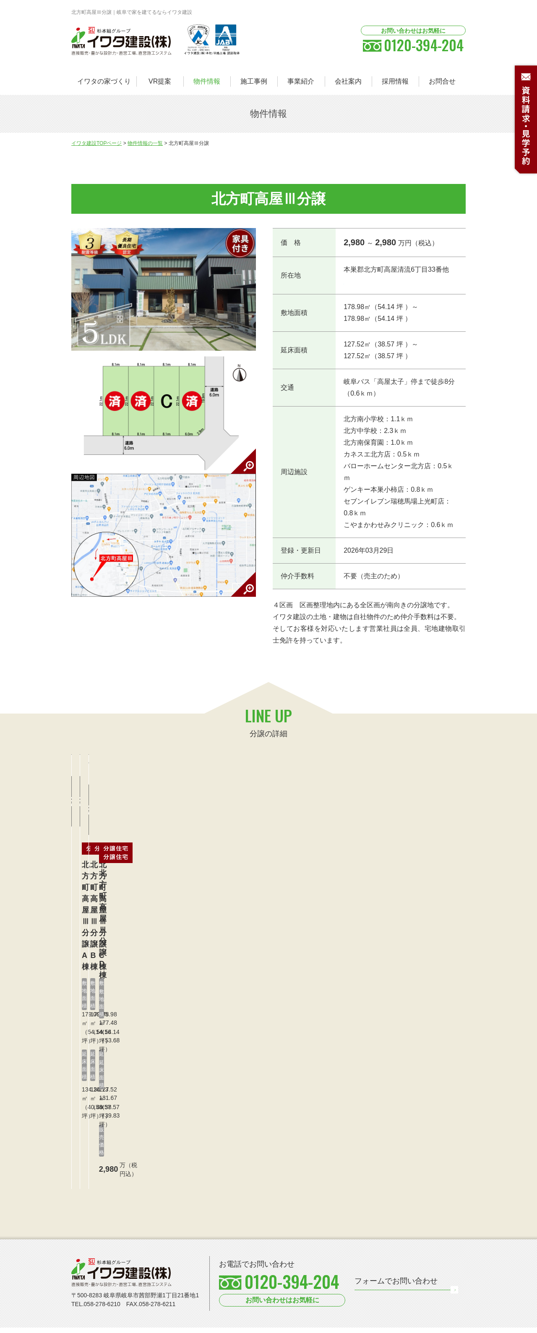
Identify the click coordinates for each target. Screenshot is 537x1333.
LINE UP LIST (442, 144)
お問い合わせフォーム (411, 1219)
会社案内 (348, 81)
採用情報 (395, 81)
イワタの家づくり (104, 81)
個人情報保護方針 (94, 1323)
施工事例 (253, 81)
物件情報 (206, 81)
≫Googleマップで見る (374, 281)
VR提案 (160, 81)
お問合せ (442, 81)
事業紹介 (300, 81)
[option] (131, 1286)
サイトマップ (141, 1323)
